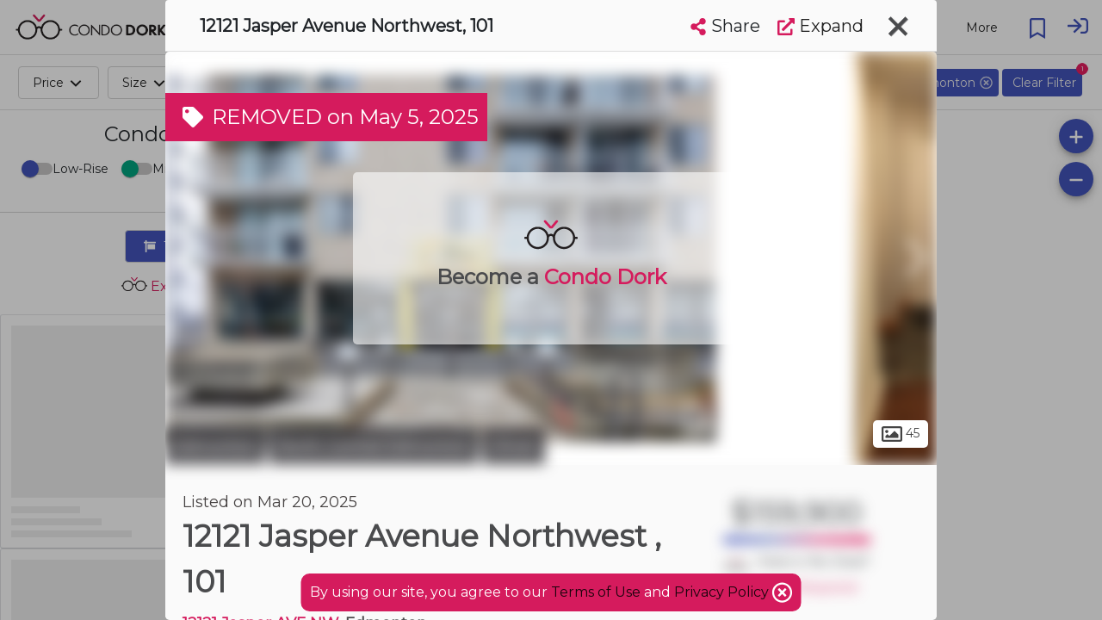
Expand (820, 26)
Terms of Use (596, 592)
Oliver (513, 446)
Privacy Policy (723, 592)
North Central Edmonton (373, 446)
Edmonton (215, 446)
